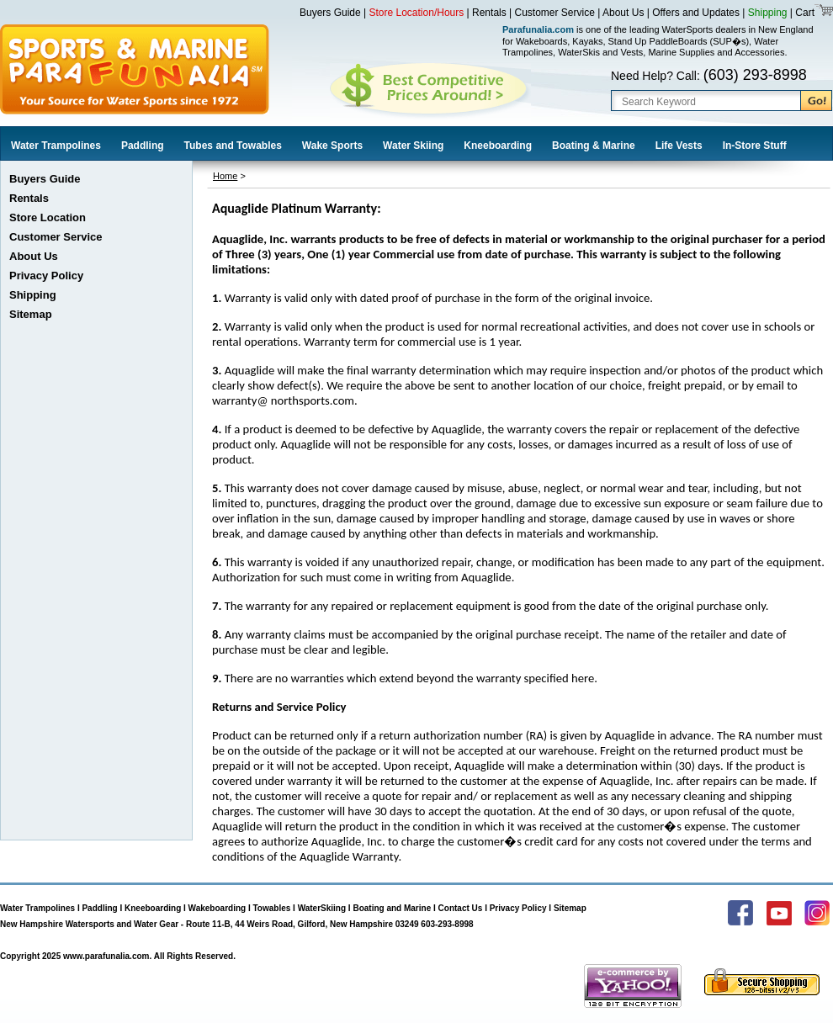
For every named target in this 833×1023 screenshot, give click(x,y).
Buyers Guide (330, 13)
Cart (803, 13)
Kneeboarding (498, 145)
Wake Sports (332, 145)
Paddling (142, 145)
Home (225, 176)
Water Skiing (413, 145)
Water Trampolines (56, 145)
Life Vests (679, 145)
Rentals (489, 13)
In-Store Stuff (755, 145)
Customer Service (555, 13)
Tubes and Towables (233, 145)
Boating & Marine (593, 145)
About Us (623, 13)
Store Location (47, 217)
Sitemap (30, 314)
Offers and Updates (697, 13)
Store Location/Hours (416, 13)
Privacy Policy (46, 275)
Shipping (768, 13)
